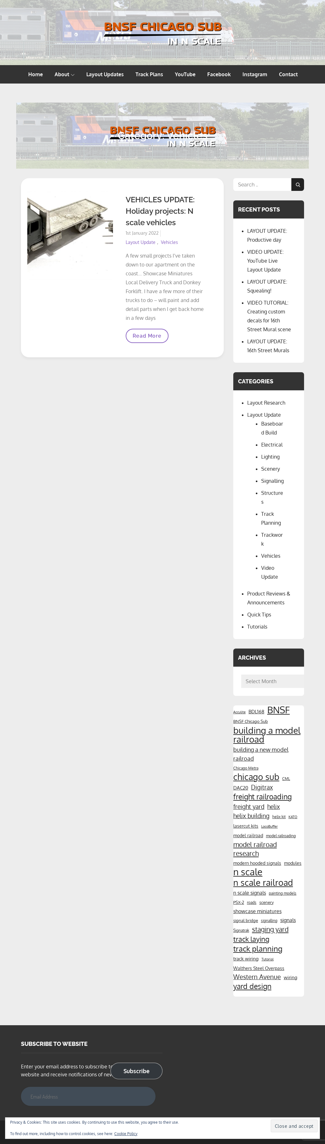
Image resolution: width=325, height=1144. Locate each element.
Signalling (272, 481)
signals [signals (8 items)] (288, 920)
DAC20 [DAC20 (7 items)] (240, 787)
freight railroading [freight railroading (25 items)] (262, 796)
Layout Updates (105, 74)
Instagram (254, 74)
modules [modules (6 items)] (293, 863)
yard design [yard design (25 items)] (252, 986)
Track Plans (149, 74)
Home (35, 74)
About (65, 74)
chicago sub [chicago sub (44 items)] (256, 776)
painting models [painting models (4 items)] (282, 893)
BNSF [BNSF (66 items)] (278, 709)
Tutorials (257, 626)
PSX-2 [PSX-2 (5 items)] (238, 902)
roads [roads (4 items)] (251, 902)
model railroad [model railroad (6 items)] (248, 835)
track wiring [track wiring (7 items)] (246, 958)
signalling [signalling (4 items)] (269, 920)
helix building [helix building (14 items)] (251, 816)
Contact (288, 74)
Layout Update (141, 242)
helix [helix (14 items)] (273, 807)
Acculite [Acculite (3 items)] (239, 712)
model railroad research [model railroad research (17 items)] (255, 849)
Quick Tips (259, 614)
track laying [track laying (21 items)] (251, 939)
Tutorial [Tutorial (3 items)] (268, 959)
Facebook (219, 74)
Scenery (270, 469)
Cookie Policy (125, 1133)
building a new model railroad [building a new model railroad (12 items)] (261, 754)
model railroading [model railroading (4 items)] (281, 835)
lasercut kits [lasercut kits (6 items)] (245, 826)
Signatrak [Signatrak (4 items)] (241, 930)
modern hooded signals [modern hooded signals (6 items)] (257, 863)
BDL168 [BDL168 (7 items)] (256, 711)
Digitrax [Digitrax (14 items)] (262, 787)
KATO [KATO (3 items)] (293, 817)
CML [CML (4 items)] (286, 778)
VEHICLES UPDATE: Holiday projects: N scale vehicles (160, 211)
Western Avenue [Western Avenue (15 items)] (257, 977)
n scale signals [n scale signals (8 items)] (249, 893)
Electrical (271, 444)
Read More (147, 338)
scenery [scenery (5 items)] (266, 902)
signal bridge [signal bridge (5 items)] (245, 920)
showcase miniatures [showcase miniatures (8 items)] (257, 911)
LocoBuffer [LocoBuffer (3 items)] (269, 826)
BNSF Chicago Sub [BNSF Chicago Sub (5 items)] (250, 721)
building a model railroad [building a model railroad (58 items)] (267, 735)
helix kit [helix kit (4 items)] (279, 816)
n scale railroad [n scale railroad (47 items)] (263, 882)
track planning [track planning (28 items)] (257, 948)
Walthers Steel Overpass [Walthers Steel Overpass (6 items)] (258, 968)
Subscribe (136, 1070)
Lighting (270, 457)
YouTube (185, 74)
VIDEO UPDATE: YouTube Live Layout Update (265, 261)
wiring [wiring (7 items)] (290, 977)
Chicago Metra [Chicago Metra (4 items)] (245, 768)
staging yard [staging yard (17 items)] (270, 929)
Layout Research (266, 403)
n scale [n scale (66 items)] (247, 871)
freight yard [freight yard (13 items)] (248, 806)
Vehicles (169, 242)
